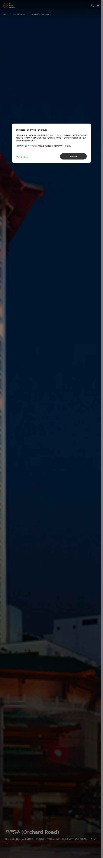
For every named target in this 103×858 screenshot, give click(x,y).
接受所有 (73, 156)
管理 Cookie (22, 156)
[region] (51, 143)
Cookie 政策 (32, 146)
